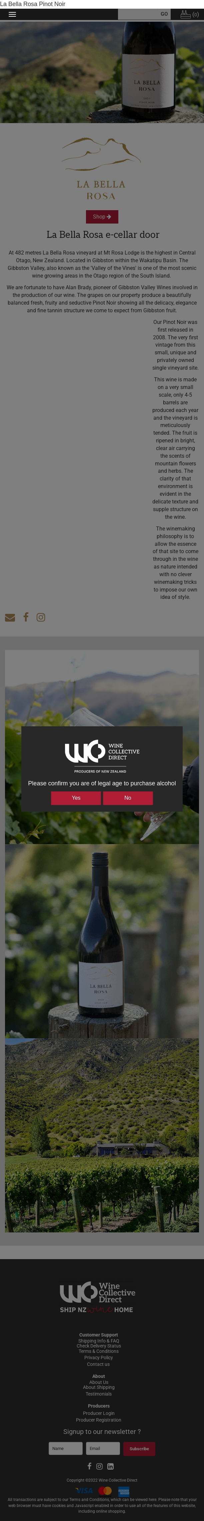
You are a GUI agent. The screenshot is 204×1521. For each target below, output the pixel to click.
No (127, 798)
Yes (76, 798)
